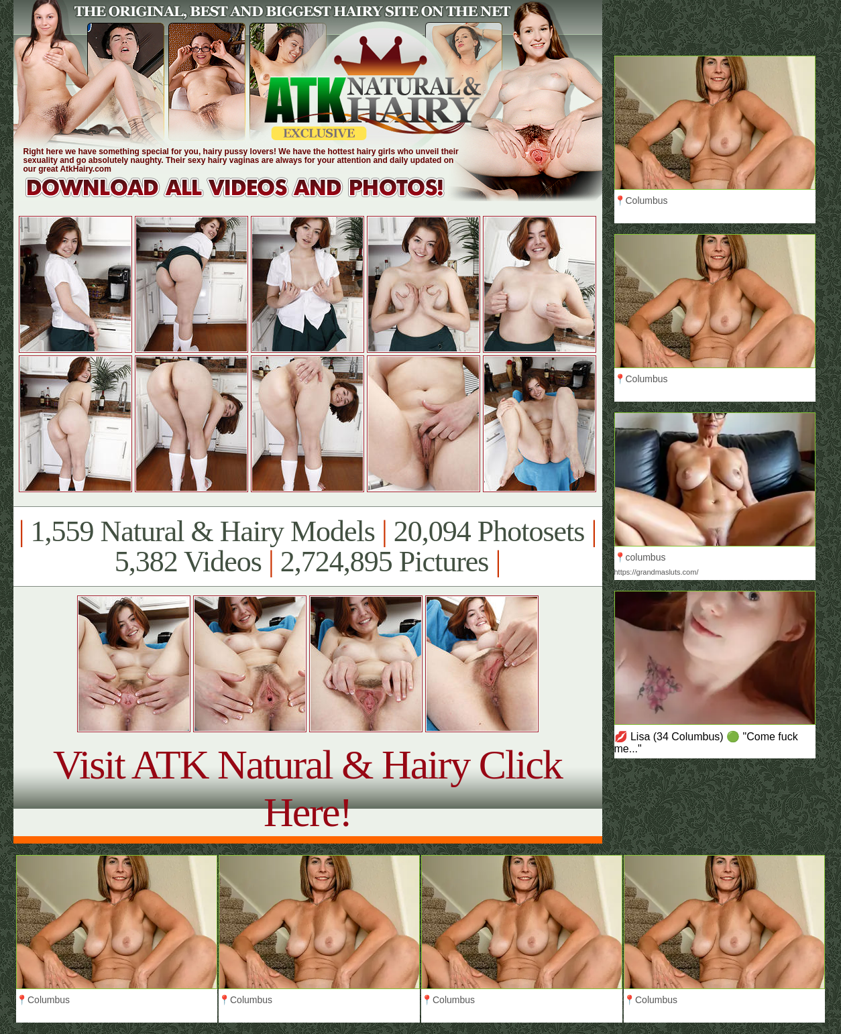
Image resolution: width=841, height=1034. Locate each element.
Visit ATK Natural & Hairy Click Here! (307, 788)
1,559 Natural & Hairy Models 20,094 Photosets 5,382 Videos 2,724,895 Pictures (307, 546)
